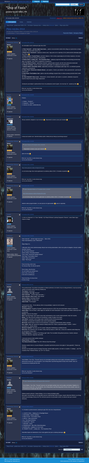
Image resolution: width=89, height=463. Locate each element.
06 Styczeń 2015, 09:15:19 (27, 356)
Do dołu (8, 38)
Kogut (9, 95)
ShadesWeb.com (16, 461)
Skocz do (60, 449)
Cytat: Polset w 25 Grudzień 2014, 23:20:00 (34, 145)
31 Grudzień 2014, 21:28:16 (28, 235)
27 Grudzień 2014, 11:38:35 (28, 164)
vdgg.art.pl (59, 18)
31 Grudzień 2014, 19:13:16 (28, 185)
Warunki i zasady (75, 459)
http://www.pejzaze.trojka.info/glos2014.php (33, 167)
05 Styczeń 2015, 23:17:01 (27, 284)
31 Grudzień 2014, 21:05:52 (28, 214)
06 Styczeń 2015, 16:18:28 (27, 377)
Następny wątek (78, 33)
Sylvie (56, 25)
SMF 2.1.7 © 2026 (8, 459)
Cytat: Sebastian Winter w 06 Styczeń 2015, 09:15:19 (36, 381)
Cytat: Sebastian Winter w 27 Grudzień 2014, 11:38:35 (37, 189)
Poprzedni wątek (68, 33)
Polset (9, 117)
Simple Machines (16, 459)
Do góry (8, 442)
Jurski (9, 214)
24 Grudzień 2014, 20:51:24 (28, 42)
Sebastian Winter (12, 42)
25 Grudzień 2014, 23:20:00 (28, 116)
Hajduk (9, 285)
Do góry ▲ (82, 459)
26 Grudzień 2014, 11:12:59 (28, 141)
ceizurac (9, 236)
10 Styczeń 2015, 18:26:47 (27, 406)
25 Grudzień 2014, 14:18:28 (28, 94)
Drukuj (81, 38)
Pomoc (69, 459)
